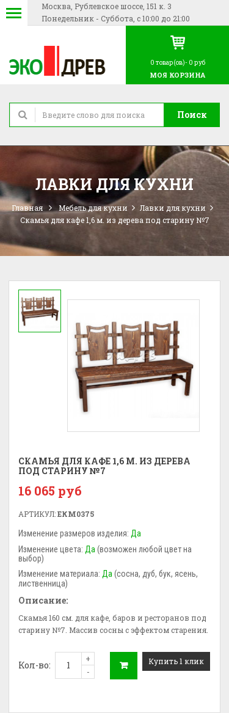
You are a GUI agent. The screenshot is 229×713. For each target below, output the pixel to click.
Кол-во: (34, 665)
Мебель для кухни (93, 208)
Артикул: (37, 514)
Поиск (192, 114)
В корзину (123, 665)
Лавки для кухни (173, 208)
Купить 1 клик (176, 661)
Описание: (43, 600)
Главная (27, 208)
